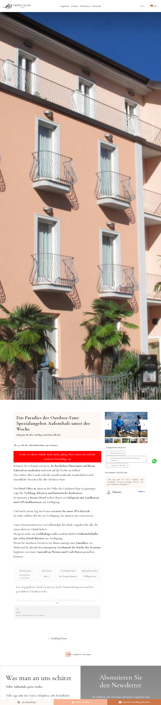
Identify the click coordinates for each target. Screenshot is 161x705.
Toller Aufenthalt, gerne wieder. (24, 688)
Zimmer (75, 6)
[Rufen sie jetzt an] (27, 702)
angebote (139, 699)
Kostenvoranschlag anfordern (134, 702)
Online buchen (80, 702)
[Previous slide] (108, 425)
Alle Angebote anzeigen (79, 656)
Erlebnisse (86, 6)
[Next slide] (144, 425)
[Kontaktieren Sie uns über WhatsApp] (154, 461)
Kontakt (97, 6)
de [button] (154, 8)
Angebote (65, 6)
